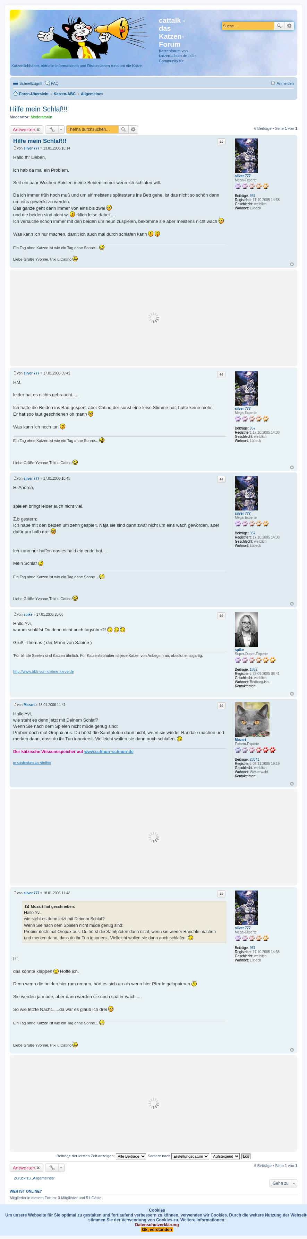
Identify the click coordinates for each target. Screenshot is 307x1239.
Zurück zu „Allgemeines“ (34, 1178)
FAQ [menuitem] (55, 83)
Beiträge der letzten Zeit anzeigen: (101, 1156)
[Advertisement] (153, 317)
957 (253, 196)
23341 (254, 759)
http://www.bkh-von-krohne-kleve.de (43, 671)
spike (239, 650)
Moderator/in (41, 117)
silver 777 (243, 176)
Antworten (24, 129)
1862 (253, 669)
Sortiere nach (178, 1156)
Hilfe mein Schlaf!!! (39, 109)
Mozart (240, 740)
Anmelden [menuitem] (285, 83)
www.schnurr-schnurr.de (109, 751)
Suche (279, 26)
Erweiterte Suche (289, 26)
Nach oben (292, 264)
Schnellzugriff (30, 83)
